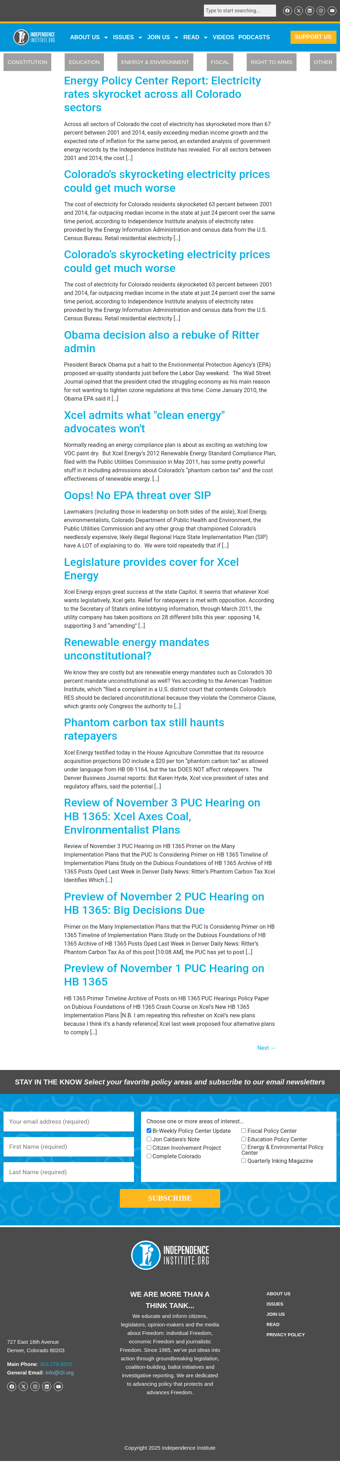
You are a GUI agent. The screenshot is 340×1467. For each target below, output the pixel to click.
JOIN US (163, 37)
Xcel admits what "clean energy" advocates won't (144, 422)
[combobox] (237, 11)
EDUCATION (84, 63)
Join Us (275, 1320)
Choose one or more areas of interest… (195, 1122)
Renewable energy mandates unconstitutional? (137, 649)
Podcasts (254, 38)
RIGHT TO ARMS (272, 63)
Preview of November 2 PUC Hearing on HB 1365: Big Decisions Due (164, 903)
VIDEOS (223, 38)
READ (196, 37)
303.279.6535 (56, 1370)
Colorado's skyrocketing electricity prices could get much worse (167, 181)
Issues (128, 37)
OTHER (323, 63)
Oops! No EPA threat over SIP (137, 495)
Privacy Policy (285, 1340)
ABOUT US (89, 37)
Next (266, 1048)
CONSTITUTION (27, 63)
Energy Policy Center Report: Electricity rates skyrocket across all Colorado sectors (162, 94)
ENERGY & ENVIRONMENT (155, 63)
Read (273, 1330)
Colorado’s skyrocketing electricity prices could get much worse (167, 261)
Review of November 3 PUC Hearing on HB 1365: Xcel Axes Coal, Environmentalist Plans (162, 817)
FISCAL (220, 63)
